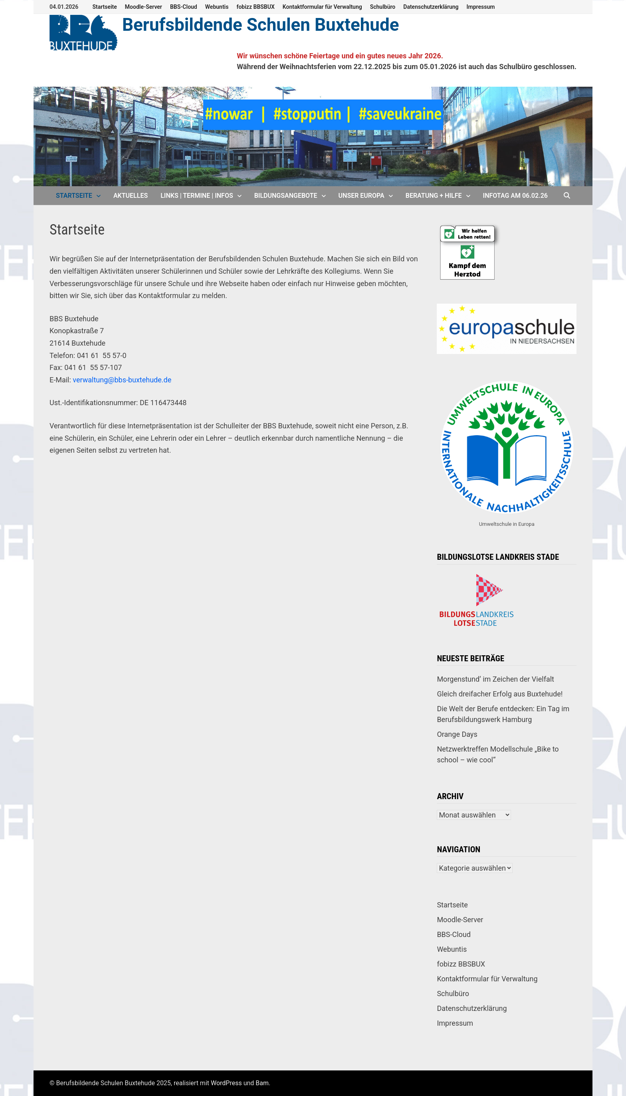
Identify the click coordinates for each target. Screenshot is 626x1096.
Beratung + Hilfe (434, 195)
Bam (262, 1083)
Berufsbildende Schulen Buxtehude (260, 24)
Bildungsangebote (285, 195)
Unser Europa (361, 195)
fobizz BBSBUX (255, 7)
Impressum (481, 7)
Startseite (104, 7)
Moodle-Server (143, 7)
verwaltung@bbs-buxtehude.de (122, 380)
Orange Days (457, 734)
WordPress (226, 1083)
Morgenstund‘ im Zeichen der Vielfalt (495, 679)
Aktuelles (130, 195)
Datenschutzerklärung (430, 7)
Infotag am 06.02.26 (515, 195)
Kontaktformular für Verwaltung (322, 7)
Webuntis (217, 7)
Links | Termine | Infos (196, 195)
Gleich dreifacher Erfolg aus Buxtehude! (500, 694)
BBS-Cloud (183, 7)
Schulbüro (383, 7)
